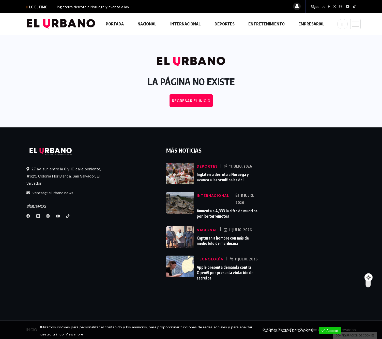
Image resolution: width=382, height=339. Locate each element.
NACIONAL (147, 23)
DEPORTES (225, 23)
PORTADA (115, 23)
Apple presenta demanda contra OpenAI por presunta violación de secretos (225, 272)
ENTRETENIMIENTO (266, 23)
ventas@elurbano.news (49, 193)
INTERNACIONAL (185, 23)
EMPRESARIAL (311, 23)
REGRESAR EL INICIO (191, 101)
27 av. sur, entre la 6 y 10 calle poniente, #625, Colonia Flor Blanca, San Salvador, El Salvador (63, 176)
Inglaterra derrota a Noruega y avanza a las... (94, 7)
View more (74, 334)
